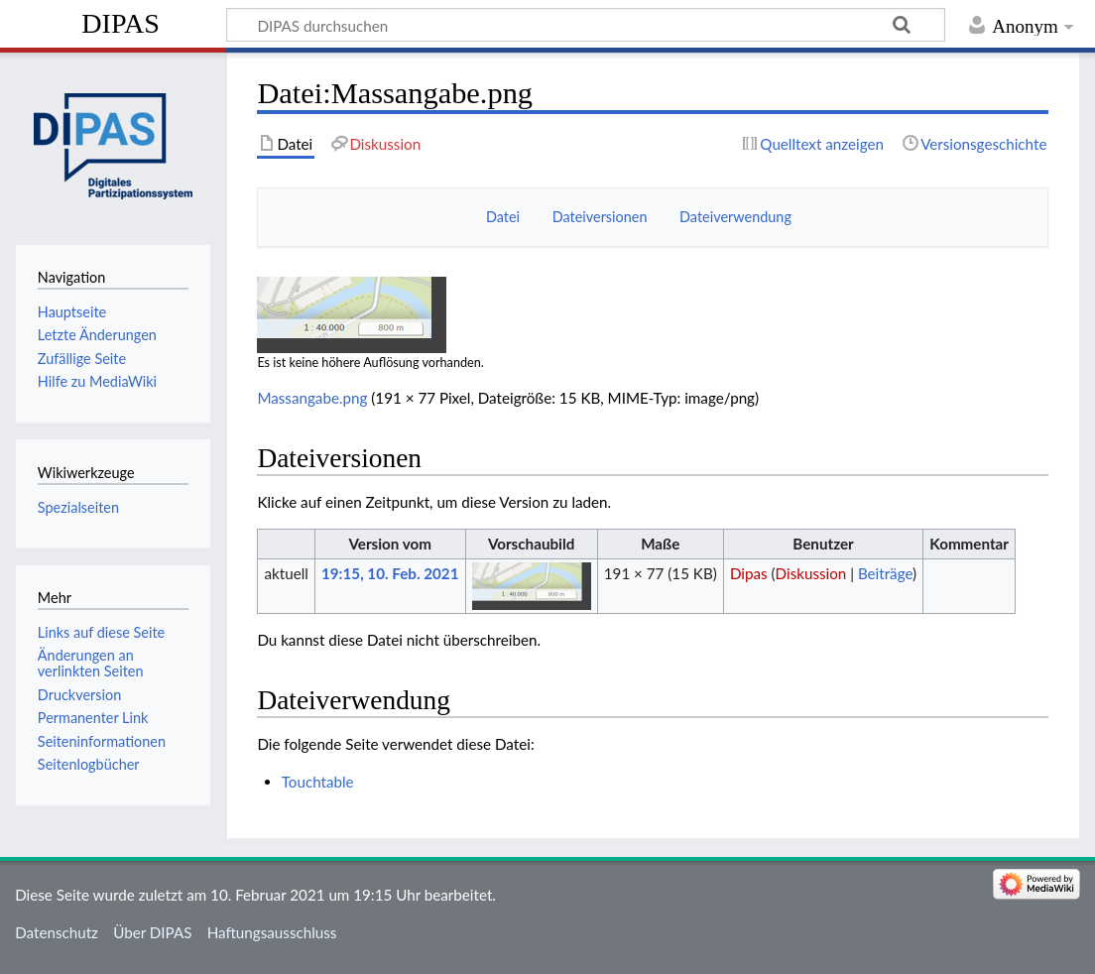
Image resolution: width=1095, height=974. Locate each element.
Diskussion (811, 573)
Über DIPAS (152, 932)
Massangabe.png (312, 398)
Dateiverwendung (735, 216)
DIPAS (120, 23)
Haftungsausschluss (272, 932)
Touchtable (318, 782)
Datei (503, 216)
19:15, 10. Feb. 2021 (389, 573)
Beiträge (885, 573)
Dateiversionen (600, 216)
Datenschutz (56, 932)
